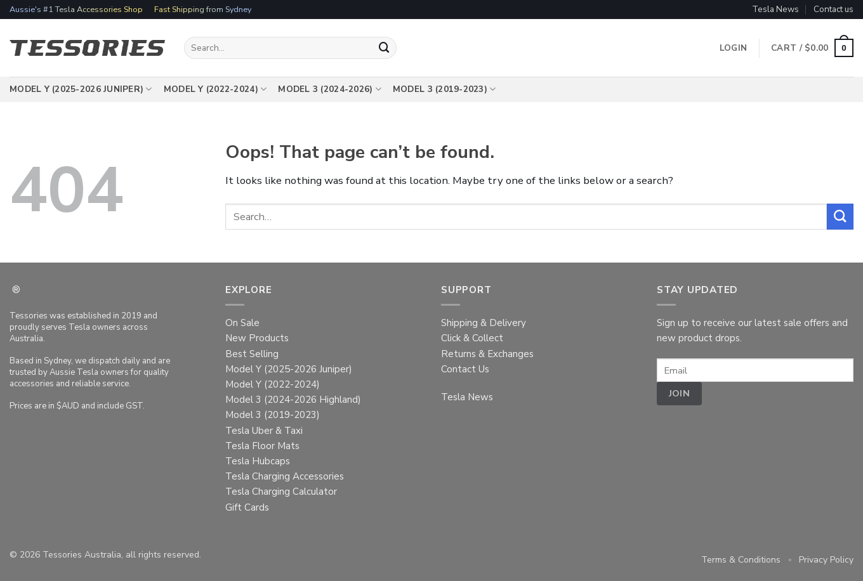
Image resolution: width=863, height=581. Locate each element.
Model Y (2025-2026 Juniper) (81, 89)
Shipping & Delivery (483, 323)
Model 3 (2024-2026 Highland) (293, 399)
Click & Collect (472, 338)
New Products (257, 338)
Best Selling (252, 354)
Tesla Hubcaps (257, 461)
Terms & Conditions (741, 560)
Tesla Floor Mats (262, 446)
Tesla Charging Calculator (281, 491)
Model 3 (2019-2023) (444, 89)
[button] (812, 48)
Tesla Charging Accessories (284, 476)
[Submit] (384, 48)
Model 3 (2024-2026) (329, 89)
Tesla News (775, 9)
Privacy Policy (826, 560)
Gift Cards (247, 507)
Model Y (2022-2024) (215, 89)
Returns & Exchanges (487, 354)
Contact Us (465, 369)
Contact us (833, 9)
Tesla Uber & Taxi (264, 430)
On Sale (242, 323)
